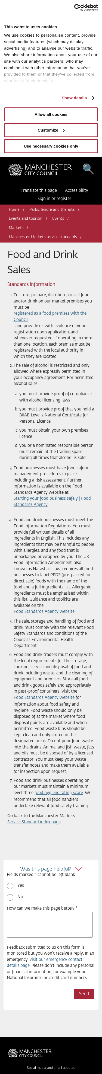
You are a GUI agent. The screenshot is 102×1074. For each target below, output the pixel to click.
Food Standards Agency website (44, 612)
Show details (74, 97)
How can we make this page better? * (42, 908)
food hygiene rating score (59, 793)
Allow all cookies (51, 114)
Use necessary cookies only (51, 146)
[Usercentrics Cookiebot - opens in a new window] (74, 7)
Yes (20, 886)
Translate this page (39, 191)
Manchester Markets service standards (43, 237)
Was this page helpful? (45, 869)
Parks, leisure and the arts (52, 210)
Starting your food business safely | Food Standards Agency (52, 501)
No (20, 897)
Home (14, 210)
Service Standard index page (34, 822)
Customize (51, 130)
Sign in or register (54, 199)
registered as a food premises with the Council (50, 316)
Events (58, 219)
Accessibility (76, 191)
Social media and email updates (51, 1068)
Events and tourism (25, 219)
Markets (16, 228)
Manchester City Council (40, 171)
